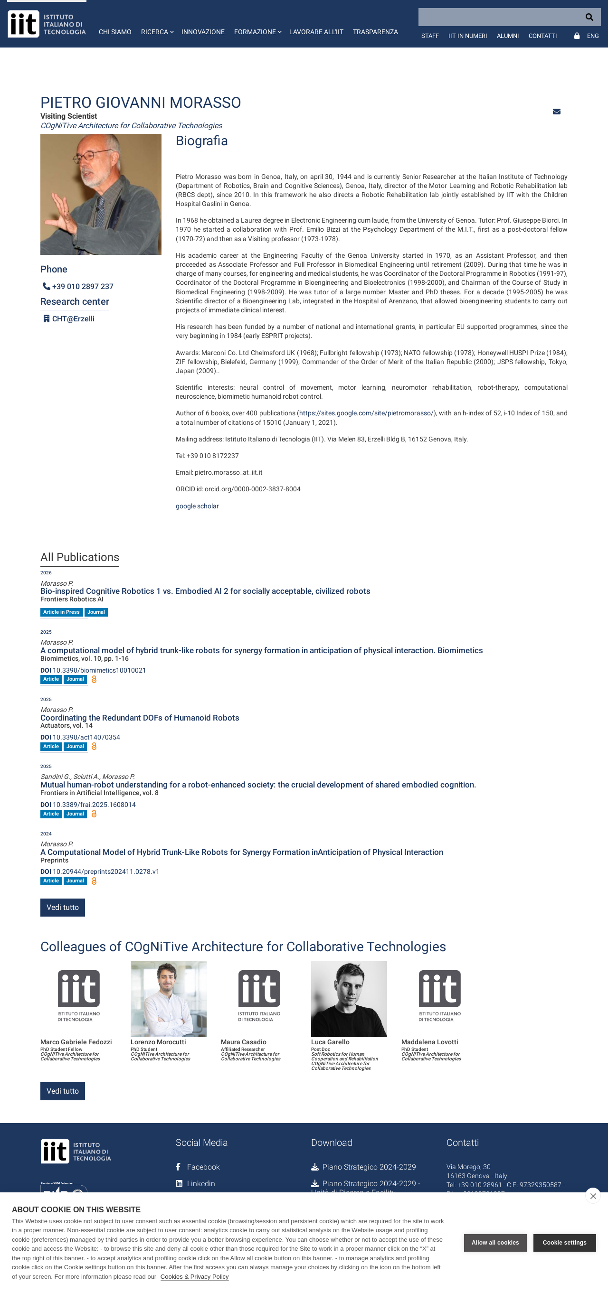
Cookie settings (565, 1242)
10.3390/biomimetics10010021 (93, 670)
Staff (430, 35)
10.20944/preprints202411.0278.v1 (100, 871)
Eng (593, 35)
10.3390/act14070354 (80, 737)
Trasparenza (375, 32)
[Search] (509, 17)
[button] (156, 23)
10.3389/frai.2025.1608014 (88, 804)
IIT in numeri (467, 35)
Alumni (508, 35)
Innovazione (203, 32)
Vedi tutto (63, 907)
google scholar (197, 506)
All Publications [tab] (79, 558)
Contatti (543, 35)
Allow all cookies (495, 1242)
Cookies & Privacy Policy (195, 1276)
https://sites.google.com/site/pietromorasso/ (366, 413)
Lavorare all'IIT (316, 32)
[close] (593, 1196)
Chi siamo (115, 32)
